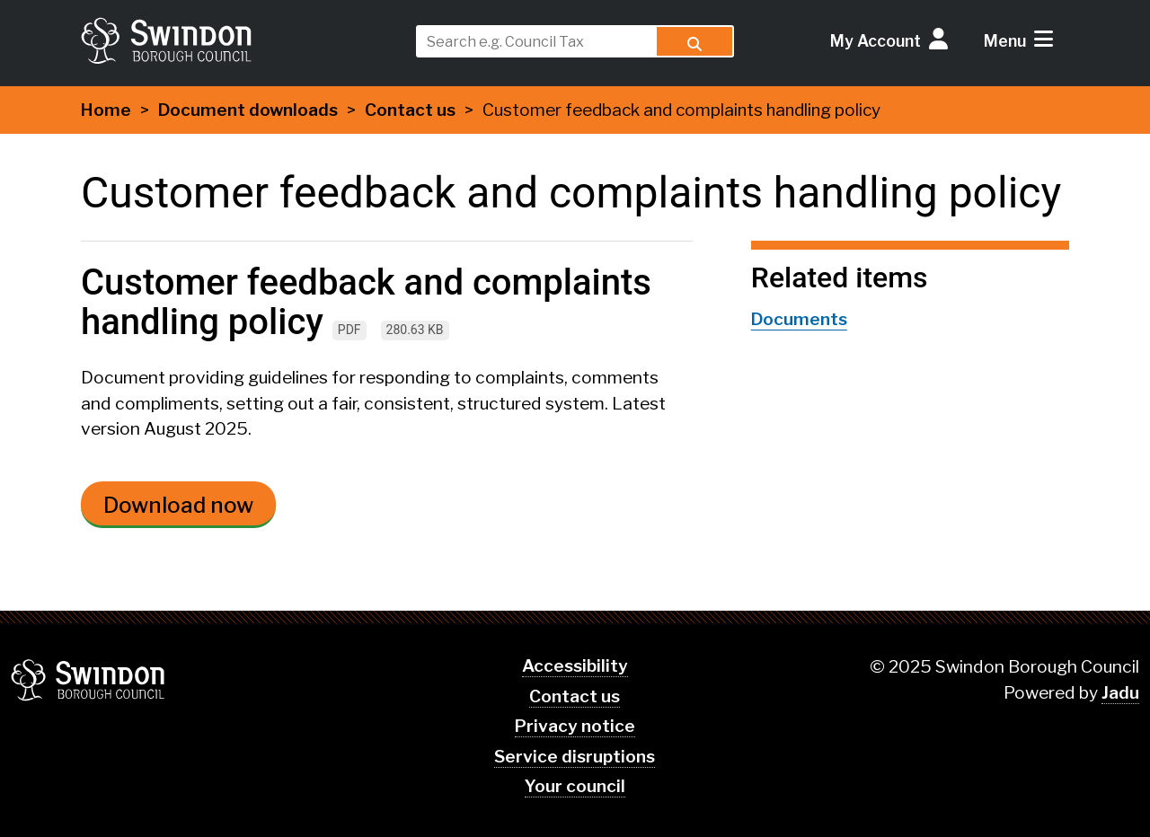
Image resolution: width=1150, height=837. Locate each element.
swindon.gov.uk (240, 40)
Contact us (410, 110)
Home (106, 110)
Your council (575, 786)
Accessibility (575, 666)
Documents (799, 319)
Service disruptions (574, 756)
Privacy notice (575, 726)
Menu (1005, 40)
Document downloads (248, 110)
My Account (875, 40)
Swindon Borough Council (88, 680)
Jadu (1120, 693)
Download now (178, 505)
